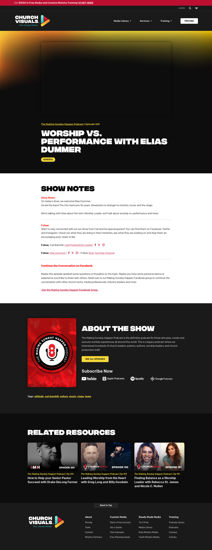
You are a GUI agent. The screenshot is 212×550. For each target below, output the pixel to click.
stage (80, 396)
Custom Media (118, 517)
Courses (173, 532)
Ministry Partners (93, 537)
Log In (182, 8)
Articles (173, 537)
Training (164, 21)
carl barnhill (52, 396)
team (88, 396)
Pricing (189, 21)
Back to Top (106, 505)
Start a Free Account (120, 522)
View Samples (117, 532)
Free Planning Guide (120, 537)
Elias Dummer (57, 253)
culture (64, 396)
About (88, 517)
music (72, 396)
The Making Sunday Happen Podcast (62, 124)
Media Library (121, 21)
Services (144, 21)
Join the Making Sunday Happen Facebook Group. (69, 290)
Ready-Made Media (150, 517)
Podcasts (173, 527)
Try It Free (144, 522)
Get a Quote (116, 527)
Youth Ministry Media (149, 537)
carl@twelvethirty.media (78, 245)
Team (88, 527)
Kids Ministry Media (148, 532)
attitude (39, 396)
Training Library (176, 522)
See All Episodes (95, 359)
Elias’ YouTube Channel (102, 253)
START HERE (85, 2)
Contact (89, 532)
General (48, 160)
